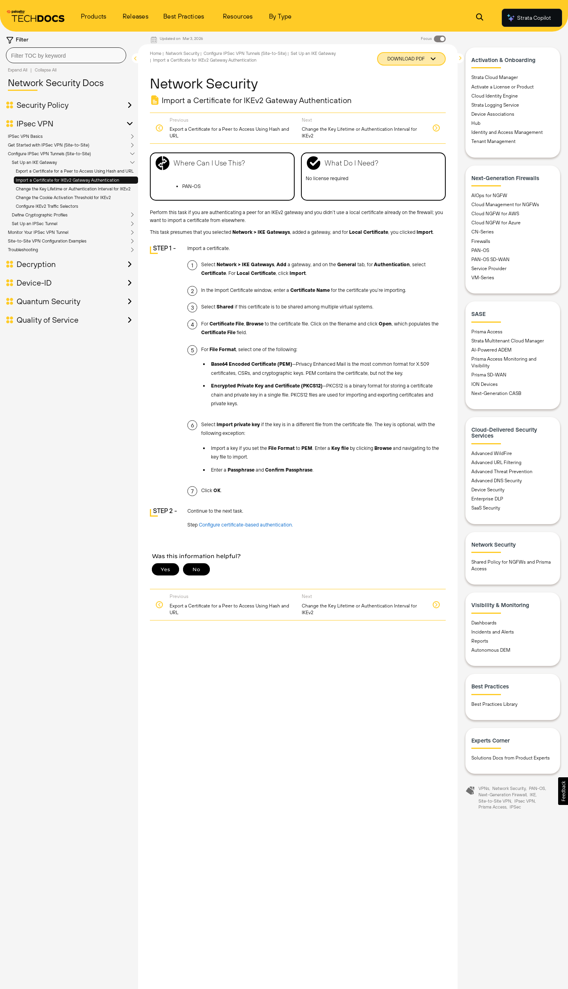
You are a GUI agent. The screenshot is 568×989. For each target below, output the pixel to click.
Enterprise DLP (487, 499)
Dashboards (484, 623)
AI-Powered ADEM (491, 350)
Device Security (487, 490)
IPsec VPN (35, 123)
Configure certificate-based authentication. (246, 525)
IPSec (515, 807)
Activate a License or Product (502, 87)
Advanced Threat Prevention (501, 471)
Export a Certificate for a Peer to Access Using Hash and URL (75, 171)
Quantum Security (48, 301)
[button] (563, 791)
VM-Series (482, 277)
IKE (533, 794)
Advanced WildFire (491, 453)
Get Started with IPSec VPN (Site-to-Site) (48, 145)
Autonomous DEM (490, 650)
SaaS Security (485, 508)
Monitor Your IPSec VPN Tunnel (38, 232)
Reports (479, 641)
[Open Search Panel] (480, 18)
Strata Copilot (528, 18)
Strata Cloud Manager (494, 77)
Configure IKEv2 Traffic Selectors (47, 206)
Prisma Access (487, 332)
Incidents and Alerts (492, 632)
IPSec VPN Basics (25, 136)
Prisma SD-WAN (488, 375)
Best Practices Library (494, 704)
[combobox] (66, 55)
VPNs (483, 788)
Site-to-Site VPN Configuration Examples (47, 241)
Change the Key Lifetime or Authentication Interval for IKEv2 (73, 188)
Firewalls (480, 241)
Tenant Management (493, 141)
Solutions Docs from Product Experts (510, 758)
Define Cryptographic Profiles (39, 214)
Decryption (36, 264)
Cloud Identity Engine (494, 96)
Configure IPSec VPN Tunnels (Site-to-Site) (49, 153)
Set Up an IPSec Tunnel (34, 223)
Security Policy (43, 105)
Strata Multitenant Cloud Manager (507, 341)
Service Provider (488, 268)
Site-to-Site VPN (494, 801)
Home (155, 53)
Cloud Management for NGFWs (505, 204)
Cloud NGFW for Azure (496, 223)
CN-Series (482, 232)
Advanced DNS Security (496, 480)
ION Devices (484, 384)
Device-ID (34, 282)
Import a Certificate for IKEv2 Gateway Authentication (67, 180)
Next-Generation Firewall (502, 794)
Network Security (182, 53)
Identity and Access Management (507, 132)
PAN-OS (480, 250)
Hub (475, 123)
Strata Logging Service (495, 105)
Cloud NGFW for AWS (495, 213)
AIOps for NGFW (489, 195)
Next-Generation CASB (496, 393)
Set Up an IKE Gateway (34, 162)
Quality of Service (47, 320)
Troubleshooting (23, 249)
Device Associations (492, 114)
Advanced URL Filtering (496, 462)
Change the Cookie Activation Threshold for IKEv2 (63, 197)
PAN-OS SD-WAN (490, 259)
